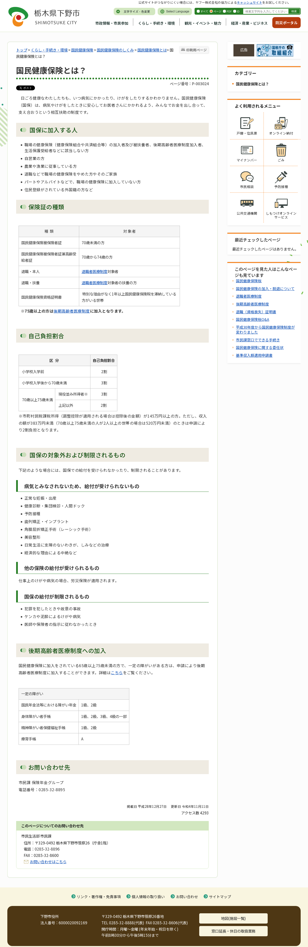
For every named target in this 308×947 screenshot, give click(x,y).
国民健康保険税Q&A (252, 319)
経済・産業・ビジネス (249, 23)
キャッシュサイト (249, 2)
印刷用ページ (196, 49)
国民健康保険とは (152, 50)
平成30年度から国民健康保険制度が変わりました (265, 330)
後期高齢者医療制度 (72, 311)
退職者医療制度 (94, 271)
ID (238, 11)
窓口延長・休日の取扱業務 (233, 931)
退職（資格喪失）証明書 (256, 311)
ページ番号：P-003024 (189, 83)
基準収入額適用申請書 (254, 355)
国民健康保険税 (249, 280)
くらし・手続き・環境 (156, 23)
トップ (21, 50)
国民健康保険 (82, 50)
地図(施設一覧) (233, 918)
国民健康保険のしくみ (115, 50)
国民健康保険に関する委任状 (260, 347)
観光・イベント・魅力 (203, 23)
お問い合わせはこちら (48, 861)
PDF (229, 11)
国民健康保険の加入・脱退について (265, 288)
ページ (217, 11)
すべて (204, 11)
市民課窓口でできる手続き (258, 339)
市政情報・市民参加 (111, 23)
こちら (117, 672)
